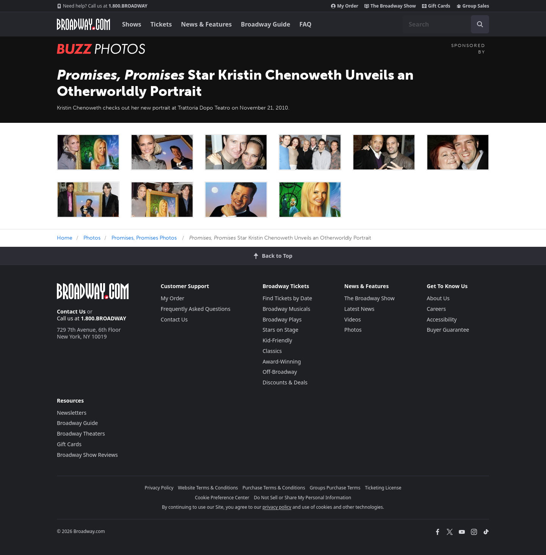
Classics (272, 350)
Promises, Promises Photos (144, 238)
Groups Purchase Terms (335, 487)
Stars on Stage (280, 329)
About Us (438, 298)
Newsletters (71, 412)
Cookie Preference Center (222, 497)
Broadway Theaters (81, 433)
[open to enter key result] (480, 24)
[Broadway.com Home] (83, 24)
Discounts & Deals (285, 382)
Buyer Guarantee (448, 329)
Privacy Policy (159, 487)
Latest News (359, 308)
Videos (352, 319)
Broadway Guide (265, 24)
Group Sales (473, 6)
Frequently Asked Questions (196, 308)
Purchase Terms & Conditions (274, 487)
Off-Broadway (279, 371)
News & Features (206, 24)
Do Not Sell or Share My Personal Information (302, 497)
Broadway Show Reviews (87, 454)
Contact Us (71, 311)
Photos (91, 238)
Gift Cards (436, 6)
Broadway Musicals (286, 308)
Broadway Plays (281, 319)
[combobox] (446, 24)
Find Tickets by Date (287, 298)
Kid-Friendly (277, 340)
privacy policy (276, 507)
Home (64, 238)
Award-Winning (281, 361)
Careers (436, 308)
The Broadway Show (390, 6)
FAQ (306, 24)
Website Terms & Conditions (208, 487)
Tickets (161, 24)
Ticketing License (383, 487)
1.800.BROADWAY (102, 6)
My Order (344, 6)
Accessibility (442, 319)
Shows (131, 24)
